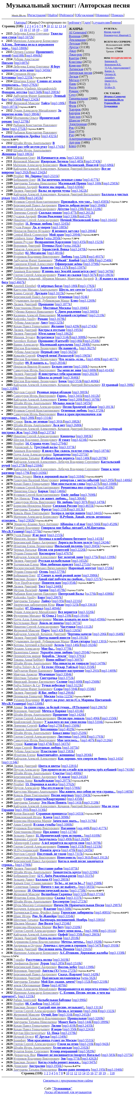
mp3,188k (58, 103)
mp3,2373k (47, 432)
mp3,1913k (79, 637)
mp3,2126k (104, 740)
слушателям (101, 22)
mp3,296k (31, 432)
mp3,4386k (105, 593)
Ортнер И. (110, 74)
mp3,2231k (73, 601)
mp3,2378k (68, 1033)
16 (25, 30)
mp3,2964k (66, 692)
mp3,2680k (74, 425)
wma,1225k (64, 696)
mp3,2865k (92, 934)
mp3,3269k (96, 1018)
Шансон (74, 120)
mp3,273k (18, 465)
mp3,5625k (68, 352)
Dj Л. (107, 83)
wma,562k (89, 978)
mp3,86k (76, 341)
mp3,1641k (108, 220)
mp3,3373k (67, 447)
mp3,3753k (66, 678)
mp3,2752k (18, 128)
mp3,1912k (100, 857)
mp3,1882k (72, 421)
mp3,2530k (91, 341)
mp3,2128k (91, 802)
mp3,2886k (118, 989)
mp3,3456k (43, 70)
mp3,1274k (68, 832)
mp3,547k (95, 945)
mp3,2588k (94, 883)
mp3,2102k (81, 1047)
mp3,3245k (61, 223)
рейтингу (75, 22)
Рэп (71, 135)
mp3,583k (108, 1055)
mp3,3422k (79, 190)
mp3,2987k (113, 905)
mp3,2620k (81, 839)
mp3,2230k (90, 872)
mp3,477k (70, 212)
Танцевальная (78, 98)
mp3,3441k (94, 513)
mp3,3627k (87, 348)
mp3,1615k (56, 293)
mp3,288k (27, 418)
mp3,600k (89, 370)
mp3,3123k (74, 685)
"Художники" (62, 1088)
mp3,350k (70, 1029)
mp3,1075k (70, 747)
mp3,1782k (87, 286)
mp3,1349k (59, 1036)
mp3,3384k (64, 674)
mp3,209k (75, 399)
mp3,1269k (87, 300)
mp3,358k (76, 934)
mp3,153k (77, 846)
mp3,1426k (77, 714)
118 (45, 30)
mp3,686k (106, 165)
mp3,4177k (91, 179)
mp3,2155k (55, 535)
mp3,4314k (75, 711)
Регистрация (37, 15)
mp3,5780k (72, 788)
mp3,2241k (86, 1029)
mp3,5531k (86, 1040)
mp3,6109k (93, 835)
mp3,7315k (75, 854)
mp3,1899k (101, 1022)
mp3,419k (69, 1025)
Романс (74, 91)
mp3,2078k (99, 458)
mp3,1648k (116, 634)
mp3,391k (56, 421)
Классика (75, 62)
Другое (74, 47)
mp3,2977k (63, 780)
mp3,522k (80, 894)
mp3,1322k (107, 1011)
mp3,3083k (84, 436)
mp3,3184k (77, 476)
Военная (75, 36)
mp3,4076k (58, 985)
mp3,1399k (107, 557)
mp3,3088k (78, 337)
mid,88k (18, 55)
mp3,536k (70, 216)
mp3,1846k (80, 308)
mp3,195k (98, 1069)
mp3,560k (15, 99)
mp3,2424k (101, 542)
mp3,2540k (104, 260)
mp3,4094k (52, 608)
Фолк (72, 105)
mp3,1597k (77, 267)
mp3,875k (71, 868)
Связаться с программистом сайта (68, 1080)
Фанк (72, 102)
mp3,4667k (17, 282)
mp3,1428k (91, 974)
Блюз (72, 146)
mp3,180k (71, 286)
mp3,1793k (96, 736)
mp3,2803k (61, 879)
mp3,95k (58, 601)
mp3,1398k (86, 967)
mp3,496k (93, 718)
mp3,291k (92, 670)
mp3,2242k (31, 99)
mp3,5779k (57, 571)
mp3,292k (22, 172)
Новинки (102, 15)
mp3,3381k (96, 919)
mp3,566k (93, 524)
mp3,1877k (63, 304)
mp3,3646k (71, 377)
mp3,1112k (84, 626)
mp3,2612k (86, 212)
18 (33, 30)
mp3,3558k (87, 667)
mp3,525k (56, 322)
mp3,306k (18, 198)
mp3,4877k (110, 359)
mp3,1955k (74, 330)
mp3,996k (79, 1000)
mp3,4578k (57, 590)
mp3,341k (75, 396)
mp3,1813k (106, 407)
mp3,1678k (57, 319)
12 (56, 26)
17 (29, 30)
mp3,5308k (35, 703)
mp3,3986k (90, 575)
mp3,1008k (109, 483)
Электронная (78, 124)
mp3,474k (45, 744)
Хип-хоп (75, 116)
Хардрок (75, 109)
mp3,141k (115, 758)
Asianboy (110, 77)
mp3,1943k (83, 795)
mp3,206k (99, 634)
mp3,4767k (64, 553)
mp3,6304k (75, 187)
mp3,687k (21, 63)
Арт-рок (74, 142)
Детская (74, 43)
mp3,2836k (84, 755)
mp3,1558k (87, 689)
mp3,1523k (95, 242)
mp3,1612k (91, 396)
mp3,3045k (92, 546)
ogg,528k (80, 256)
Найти (52, 15)
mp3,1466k (57, 491)
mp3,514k (62, 337)
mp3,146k (72, 645)
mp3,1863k (106, 275)
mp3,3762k (66, 784)
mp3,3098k (61, 817)
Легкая (73, 76)
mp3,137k (61, 267)
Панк (72, 83)
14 (64, 26)
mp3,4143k (94, 289)
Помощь (117, 15)
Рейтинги (66, 15)
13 (60, 26)
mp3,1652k (79, 560)
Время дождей (112, 31)
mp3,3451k (51, 1003)
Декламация (77, 40)
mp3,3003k (80, 392)
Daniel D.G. (111, 80)
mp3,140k (82, 458)
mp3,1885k (59, 227)
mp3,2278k (21, 121)
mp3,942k (102, 1044)
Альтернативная (80, 138)
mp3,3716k (96, 894)
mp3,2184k (34, 465)
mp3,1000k (64, 824)
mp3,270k (56, 725)
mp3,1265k (73, 630)
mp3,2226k (78, 549)
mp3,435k (79, 242)
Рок (71, 127)
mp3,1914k (80, 615)
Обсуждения (84, 15)
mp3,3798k (91, 264)
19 (37, 30)
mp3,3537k (85, 876)
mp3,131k (60, 509)
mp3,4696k (91, 381)
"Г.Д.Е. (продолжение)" (118, 67)
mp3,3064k (77, 498)
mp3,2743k (88, 326)
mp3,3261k (75, 157)
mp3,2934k (82, 652)
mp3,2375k (124, 1055)
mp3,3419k (61, 959)
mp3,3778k (64, 648)
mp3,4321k (49, 136)
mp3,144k (84, 1022)
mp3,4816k (55, 253)
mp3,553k (75, 381)
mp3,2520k (79, 733)
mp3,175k (91, 557)
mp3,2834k (58, 363)
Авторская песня (80, 72)
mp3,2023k (90, 374)
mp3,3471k (73, 623)
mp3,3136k (38, 810)
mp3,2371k (79, 454)
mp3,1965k (83, 355)
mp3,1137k (74, 897)
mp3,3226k (86, 612)
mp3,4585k (101, 201)
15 (21, 30)
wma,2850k (52, 238)
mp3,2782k (30, 85)
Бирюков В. (111, 61)
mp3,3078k (93, 843)
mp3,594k (71, 689)
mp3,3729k (96, 410)
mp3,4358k (75, 799)
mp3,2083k (51, 92)
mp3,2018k (71, 938)
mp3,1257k (94, 579)
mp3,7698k (88, 494)
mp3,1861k (25, 154)
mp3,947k (89, 1062)
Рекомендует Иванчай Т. (117, 35)
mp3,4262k (89, 1058)
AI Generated (78, 32)
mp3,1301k (99, 641)
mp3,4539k (106, 487)
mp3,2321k (51, 176)
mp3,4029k (67, 729)
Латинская (76, 69)
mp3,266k (91, 1011)
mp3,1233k (93, 846)
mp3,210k (86, 1044)
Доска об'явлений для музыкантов (68, 1092)
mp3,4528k (110, 524)
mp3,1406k (123, 480)
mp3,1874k (101, 450)
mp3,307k (81, 502)
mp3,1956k (54, 1066)
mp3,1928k (94, 941)
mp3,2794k (59, 443)
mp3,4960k (33, 55)
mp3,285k (57, 963)
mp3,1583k (66, 751)
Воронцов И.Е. (113, 64)
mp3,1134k (10, 762)
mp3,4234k (79, 439)
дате (87, 22)
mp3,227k (93, 483)
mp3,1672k (26, 37)
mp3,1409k (108, 670)
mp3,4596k (97, 619)
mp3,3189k (10, 388)
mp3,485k (76, 161)
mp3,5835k (87, 886)
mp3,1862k (64, 333)
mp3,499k (93, 359)
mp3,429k (72, 326)
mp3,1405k (124, 791)
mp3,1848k (98, 205)
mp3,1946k (114, 1069)
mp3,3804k (32, 114)
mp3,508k (64, 908)
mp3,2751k (82, 564)
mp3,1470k (97, 502)
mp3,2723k (78, 901)
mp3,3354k (66, 916)
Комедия (75, 65)
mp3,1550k (109, 718)
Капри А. (110, 70)
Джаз (72, 51)
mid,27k (84, 216)
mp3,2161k (83, 949)
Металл (74, 80)
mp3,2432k (79, 777)
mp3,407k (87, 740)
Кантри (74, 58)
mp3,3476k (106, 271)
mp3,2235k (25, 77)
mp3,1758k (78, 890)
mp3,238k (77, 209)
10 (48, 26)
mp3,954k (69, 582)
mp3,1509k (72, 725)
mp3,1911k (108, 930)
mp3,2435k (85, 850)
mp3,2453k (34, 198)
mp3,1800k (19, 48)
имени (116, 22)
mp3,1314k (44, 418)
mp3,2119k (97, 315)
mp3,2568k (92, 681)
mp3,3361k (88, 604)
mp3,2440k (54, 586)
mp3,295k (107, 480)
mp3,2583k (110, 183)
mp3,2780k (23, 865)
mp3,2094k (73, 234)
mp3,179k (23, 472)
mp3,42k (57, 630)
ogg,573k (74, 1058)
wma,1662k (72, 245)
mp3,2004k (88, 231)
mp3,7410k (125, 769)
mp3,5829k (87, 1051)
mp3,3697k (75, 659)
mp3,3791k (77, 656)
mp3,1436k (39, 472)
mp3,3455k (83, 403)
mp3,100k (94, 183)
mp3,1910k (111, 945)
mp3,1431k (76, 813)
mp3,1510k (74, 963)
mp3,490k (65, 839)
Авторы (20, 22)
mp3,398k (126, 385)
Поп (72, 131)
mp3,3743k (93, 161)
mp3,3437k (61, 744)
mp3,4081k (102, 912)
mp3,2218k (100, 981)
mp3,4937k (96, 256)
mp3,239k (64, 615)
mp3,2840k (82, 344)
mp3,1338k (117, 952)
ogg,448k (83, 828)
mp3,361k (84, 857)
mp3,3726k (105, 568)
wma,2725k (68, 970)
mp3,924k (81, 297)
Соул (72, 94)
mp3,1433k (95, 538)
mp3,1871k (10, 106)
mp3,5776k (33, 531)
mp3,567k (89, 275)
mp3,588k (87, 260)
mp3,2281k (69, 766)
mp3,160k (81, 366)
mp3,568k (35, 92)
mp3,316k (66, 1014)
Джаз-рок (75, 54)
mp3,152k (84, 981)
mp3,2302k (27, 520)
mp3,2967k (98, 707)
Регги (72, 87)
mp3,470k (68, 850)
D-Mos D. (110, 87)
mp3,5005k (90, 311)
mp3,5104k (95, 722)
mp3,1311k (94, 1007)
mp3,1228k (93, 209)
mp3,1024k (88, 645)
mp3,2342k (38, 172)
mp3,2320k (73, 927)
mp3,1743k (56, 146)
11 (52, 26)
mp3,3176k (88, 821)
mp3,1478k (98, 663)
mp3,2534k (62, 923)
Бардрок (74, 113)
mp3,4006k (74, 773)
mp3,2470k (78, 249)
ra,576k (91, 593)
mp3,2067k (54, 597)
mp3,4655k (86, 505)
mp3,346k (79, 736)
